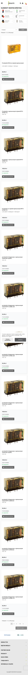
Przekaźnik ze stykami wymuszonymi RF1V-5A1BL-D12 (13, 209)
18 (20, 623)
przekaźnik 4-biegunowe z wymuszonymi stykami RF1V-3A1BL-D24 (12, 355)
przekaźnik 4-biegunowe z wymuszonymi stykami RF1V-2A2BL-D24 (12, 306)
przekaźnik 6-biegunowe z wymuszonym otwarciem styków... (12, 257)
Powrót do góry (21, 628)
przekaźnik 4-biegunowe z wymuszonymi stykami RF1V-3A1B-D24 (12, 549)
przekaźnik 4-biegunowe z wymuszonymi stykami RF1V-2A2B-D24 (12, 500)
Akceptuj (20, 339)
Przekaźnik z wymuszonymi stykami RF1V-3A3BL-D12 (12, 160)
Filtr (23, 29)
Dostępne (9, 30)
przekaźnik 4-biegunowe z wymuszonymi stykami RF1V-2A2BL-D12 (12, 597)
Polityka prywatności (7, 339)
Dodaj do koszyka (8, 79)
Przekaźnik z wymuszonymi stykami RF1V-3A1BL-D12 (12, 112)
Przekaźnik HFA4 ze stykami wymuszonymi (13, 63)
